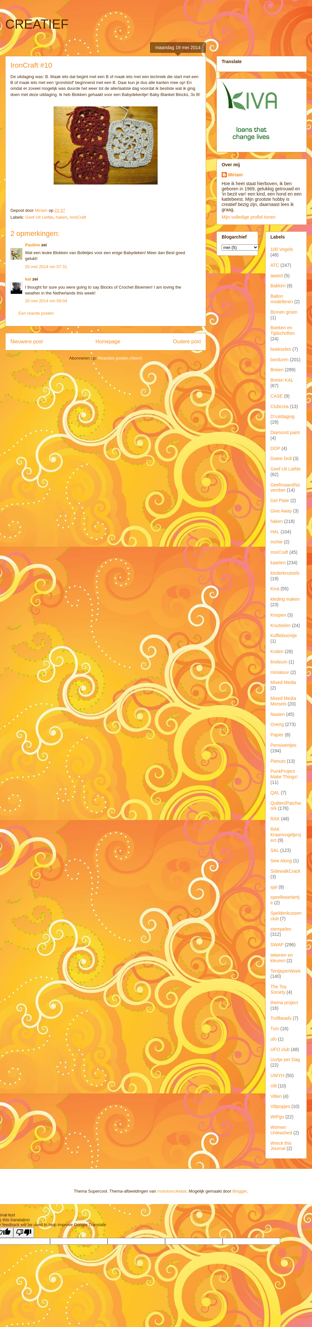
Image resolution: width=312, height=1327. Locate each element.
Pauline (32, 244)
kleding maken (285, 599)
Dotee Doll (281, 458)
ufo (273, 1039)
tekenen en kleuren (281, 957)
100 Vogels (281, 249)
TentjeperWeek (285, 971)
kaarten (278, 562)
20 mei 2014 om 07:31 (46, 266)
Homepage (108, 341)
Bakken (278, 285)
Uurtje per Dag (285, 1059)
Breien (276, 369)
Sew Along (281, 860)
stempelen (281, 929)
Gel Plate (279, 500)
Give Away (281, 510)
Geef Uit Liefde (39, 217)
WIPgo (277, 1116)
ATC (274, 265)
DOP (275, 448)
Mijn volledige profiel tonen (249, 217)
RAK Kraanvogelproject (285, 835)
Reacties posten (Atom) (120, 358)
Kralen (276, 651)
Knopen (278, 615)
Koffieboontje (283, 635)
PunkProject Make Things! (284, 774)
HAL (274, 531)
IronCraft (78, 217)
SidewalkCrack (285, 871)
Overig (277, 724)
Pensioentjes (283, 745)
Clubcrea (279, 406)
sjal (273, 887)
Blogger (239, 1191)
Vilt (273, 1085)
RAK (275, 818)
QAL (275, 792)
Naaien (277, 714)
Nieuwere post (26, 341)
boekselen (280, 349)
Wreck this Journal (281, 1146)
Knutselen (280, 625)
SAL (274, 850)
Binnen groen (283, 312)
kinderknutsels (285, 573)
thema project (284, 1002)
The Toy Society (278, 989)
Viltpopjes (280, 1106)
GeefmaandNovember (285, 487)
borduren (279, 359)
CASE (276, 396)
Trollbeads (281, 1018)
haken (61, 217)
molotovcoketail (172, 1191)
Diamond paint (285, 432)
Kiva (274, 588)
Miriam (235, 174)
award (276, 275)
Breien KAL (281, 380)
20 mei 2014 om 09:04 (46, 300)
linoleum (278, 661)
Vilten (276, 1096)
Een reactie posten (36, 313)
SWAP (277, 944)
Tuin (274, 1028)
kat (28, 279)
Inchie (276, 541)
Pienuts (278, 761)
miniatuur (279, 672)
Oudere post (187, 341)
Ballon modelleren (281, 299)
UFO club (280, 1049)
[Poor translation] (23, 1232)
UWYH (277, 1075)
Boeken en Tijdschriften (282, 330)
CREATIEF (37, 24)
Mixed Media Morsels (283, 701)
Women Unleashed (281, 1130)
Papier (276, 734)
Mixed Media (283, 682)
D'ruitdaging (282, 416)
